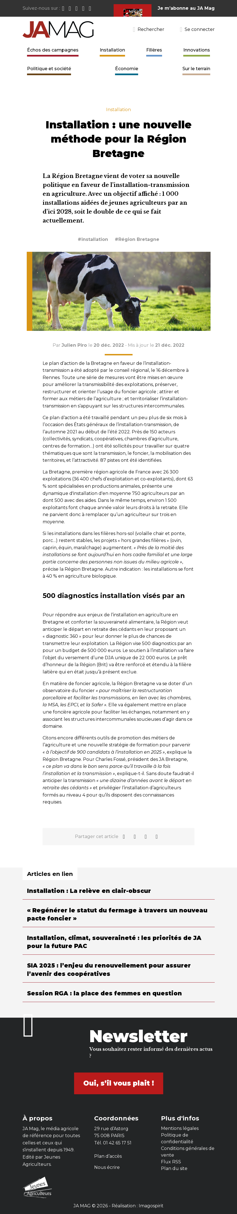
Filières (154, 50)
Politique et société (49, 68)
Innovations (196, 50)
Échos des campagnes (53, 50)
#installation (93, 239)
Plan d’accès (108, 1156)
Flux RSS (171, 1161)
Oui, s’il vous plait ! (118, 1083)
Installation (112, 50)
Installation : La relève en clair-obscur (89, 890)
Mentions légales (180, 1128)
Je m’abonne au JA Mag (186, 8)
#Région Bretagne (137, 239)
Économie (126, 68)
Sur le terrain (196, 68)
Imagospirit (151, 1205)
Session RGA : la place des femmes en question (104, 993)
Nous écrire (107, 1167)
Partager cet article (96, 836)
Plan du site (174, 1168)
